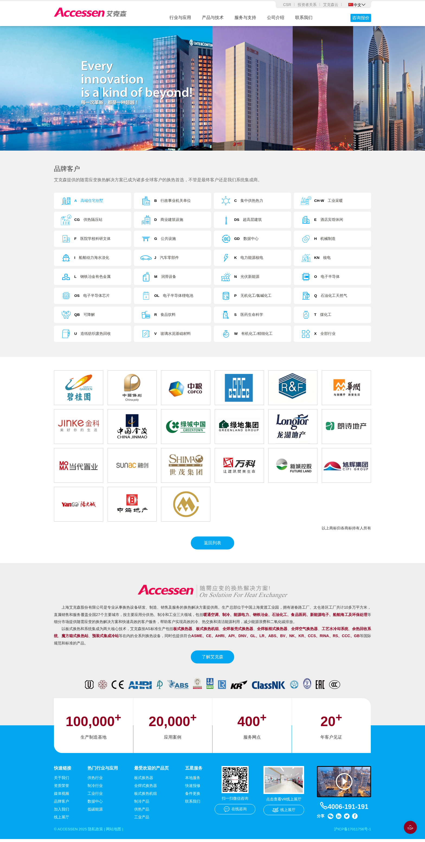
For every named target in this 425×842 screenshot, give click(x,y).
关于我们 (61, 781)
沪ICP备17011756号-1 (352, 832)
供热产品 (141, 812)
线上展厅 (61, 820)
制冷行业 (95, 788)
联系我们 (304, 17)
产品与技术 (213, 17)
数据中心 (95, 804)
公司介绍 (275, 17)
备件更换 (192, 796)
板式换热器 (143, 781)
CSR (287, 4)
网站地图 (115, 832)
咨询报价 (360, 17)
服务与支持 (245, 17)
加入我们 (61, 812)
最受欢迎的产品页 (151, 770)
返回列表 (212, 545)
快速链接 (62, 770)
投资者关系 (307, 4)
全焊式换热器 (145, 788)
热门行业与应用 (103, 770)
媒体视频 (61, 796)
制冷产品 (141, 804)
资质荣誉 (61, 788)
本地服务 (192, 781)
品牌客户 (61, 804)
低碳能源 (95, 812)
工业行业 (95, 796)
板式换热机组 (145, 796)
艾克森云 (330, 4)
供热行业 (95, 781)
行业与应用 (180, 17)
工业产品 (141, 820)
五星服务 (193, 770)
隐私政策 (96, 832)
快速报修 (192, 788)
